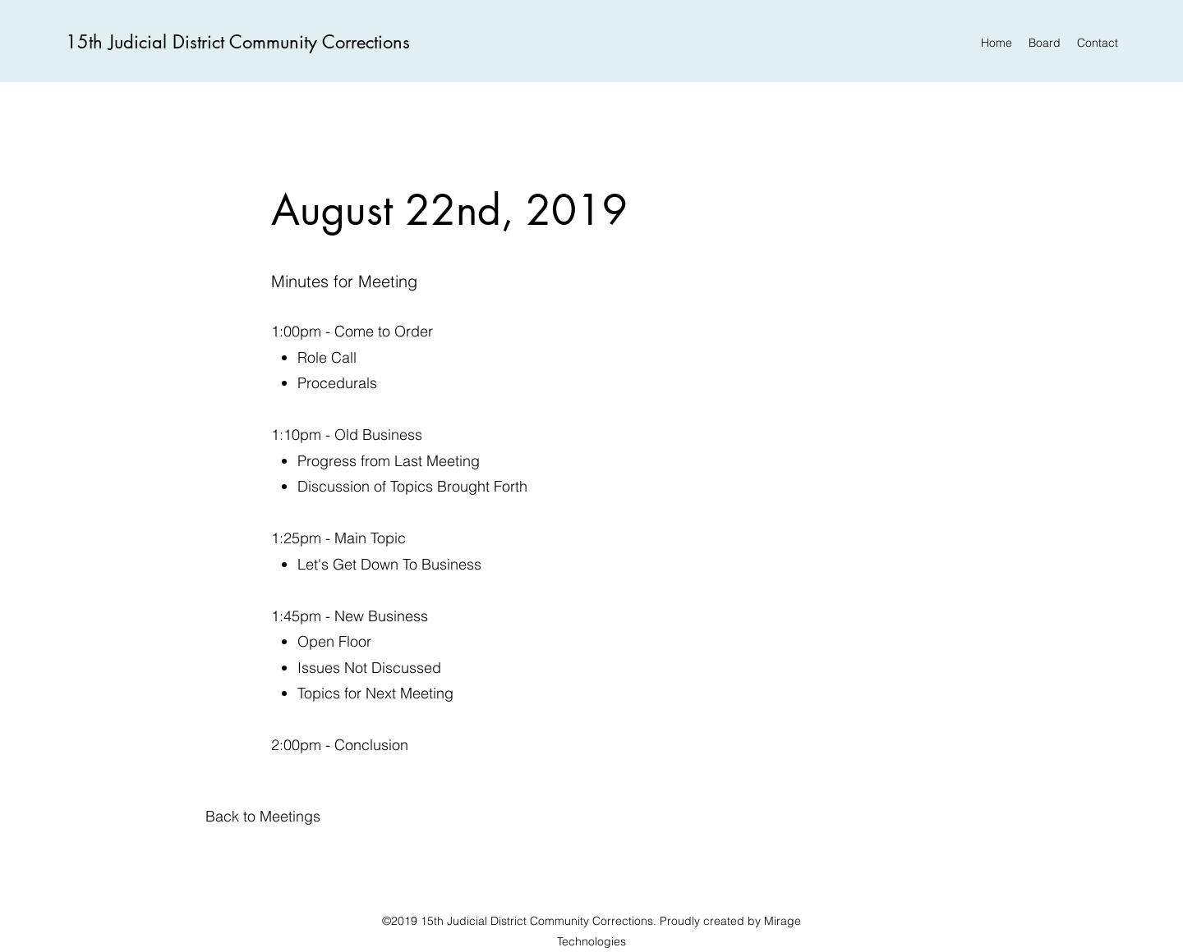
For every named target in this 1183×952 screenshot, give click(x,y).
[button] (262, 816)
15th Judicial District (147, 41)
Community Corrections (319, 41)
